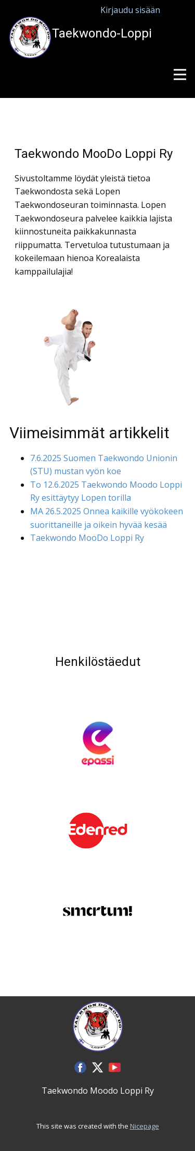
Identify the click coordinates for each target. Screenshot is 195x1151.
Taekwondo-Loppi (102, 33)
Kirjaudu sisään (130, 10)
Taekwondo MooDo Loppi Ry (87, 537)
